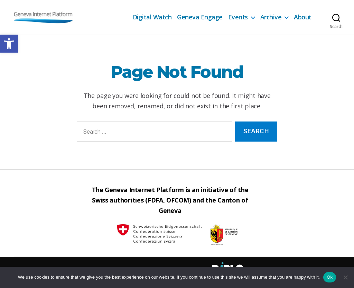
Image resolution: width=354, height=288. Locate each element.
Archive (271, 17)
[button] (9, 44)
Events (238, 17)
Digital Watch (152, 17)
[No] (345, 277)
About (302, 17)
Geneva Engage (200, 17)
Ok (330, 277)
